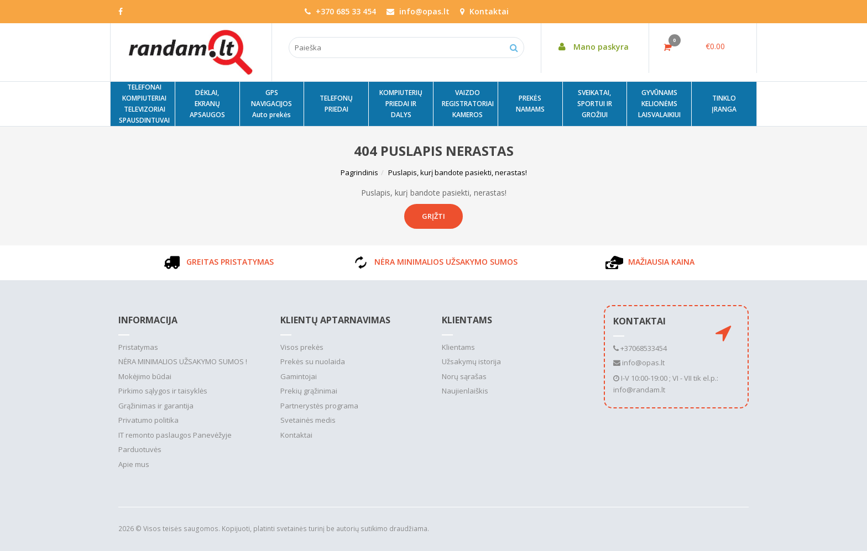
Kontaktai (484, 11)
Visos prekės (301, 347)
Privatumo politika (148, 420)
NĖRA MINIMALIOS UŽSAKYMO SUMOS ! (182, 361)
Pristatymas (138, 347)
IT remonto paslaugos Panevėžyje (175, 435)
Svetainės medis (308, 420)
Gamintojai (298, 376)
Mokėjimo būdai (144, 376)
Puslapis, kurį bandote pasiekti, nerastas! (457, 172)
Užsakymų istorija (471, 361)
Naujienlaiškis (465, 391)
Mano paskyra (590, 46)
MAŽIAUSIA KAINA (649, 261)
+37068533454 (640, 348)
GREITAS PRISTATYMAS (218, 261)
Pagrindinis (359, 172)
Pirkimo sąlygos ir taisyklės (162, 391)
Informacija (147, 320)
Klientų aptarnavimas (335, 320)
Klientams (467, 320)
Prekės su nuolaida (312, 361)
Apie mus (133, 464)
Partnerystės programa (319, 406)
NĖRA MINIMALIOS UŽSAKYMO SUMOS (434, 261)
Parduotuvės (139, 449)
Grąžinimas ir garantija (156, 406)
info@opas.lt (639, 363)
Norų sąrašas (464, 376)
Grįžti (433, 216)
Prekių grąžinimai (308, 391)
